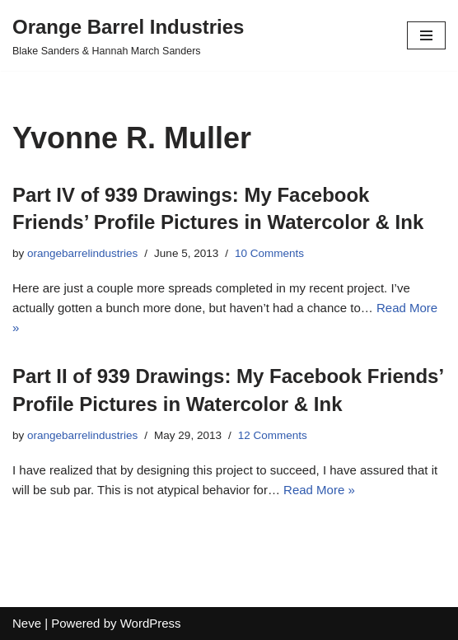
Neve (26, 623)
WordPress (150, 623)
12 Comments (272, 435)
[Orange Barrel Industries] (128, 35)
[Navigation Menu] (426, 35)
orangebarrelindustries (82, 253)
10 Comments (269, 253)
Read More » (319, 490)
